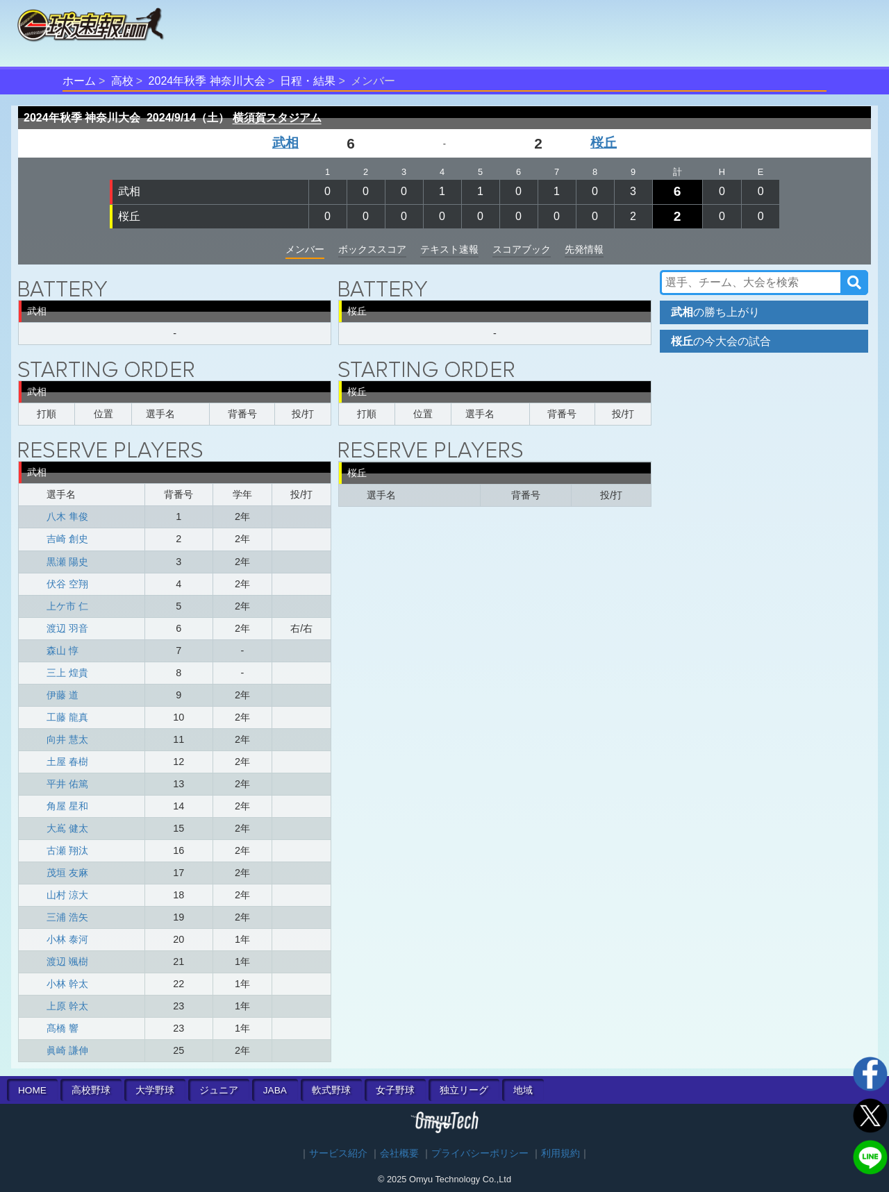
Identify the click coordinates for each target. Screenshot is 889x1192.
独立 (464, 1090)
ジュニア (218, 1090)
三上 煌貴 (67, 672)
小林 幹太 (67, 983)
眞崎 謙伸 (67, 1050)
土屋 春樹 (67, 761)
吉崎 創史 (67, 538)
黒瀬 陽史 (67, 561)
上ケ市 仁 (67, 606)
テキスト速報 (449, 249)
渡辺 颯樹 (67, 961)
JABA (275, 1090)
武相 (285, 142)
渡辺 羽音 (67, 628)
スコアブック (521, 249)
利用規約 (560, 1153)
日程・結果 (307, 81)
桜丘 (603, 142)
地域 (523, 1090)
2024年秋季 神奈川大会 (207, 81)
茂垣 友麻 (67, 872)
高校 (122, 81)
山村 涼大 (67, 894)
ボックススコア (372, 249)
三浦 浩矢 (67, 917)
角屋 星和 (67, 806)
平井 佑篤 (67, 783)
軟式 (331, 1090)
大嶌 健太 (67, 828)
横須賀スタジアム (277, 118)
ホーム (79, 81)
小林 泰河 (67, 939)
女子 (395, 1090)
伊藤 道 (62, 694)
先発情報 (584, 249)
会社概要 (399, 1153)
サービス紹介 (338, 1153)
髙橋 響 (62, 1028)
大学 (154, 1090)
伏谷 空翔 (67, 583)
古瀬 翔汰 (67, 850)
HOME (32, 1090)
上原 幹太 (67, 1005)
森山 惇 (62, 650)
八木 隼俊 (67, 516)
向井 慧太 (67, 739)
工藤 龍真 (67, 717)
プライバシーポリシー (480, 1153)
